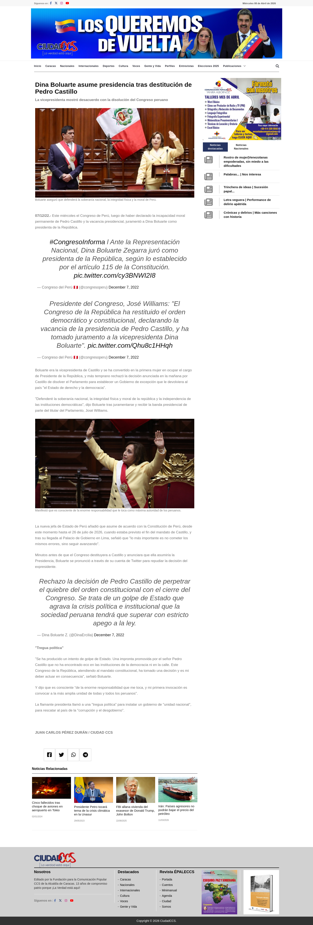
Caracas (50, 66)
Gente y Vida (152, 66)
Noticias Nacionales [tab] (241, 147)
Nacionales (67, 66)
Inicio (37, 66)
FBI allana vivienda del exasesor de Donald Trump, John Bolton (135, 810)
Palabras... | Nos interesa (242, 174)
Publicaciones (232, 66)
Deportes (109, 66)
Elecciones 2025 (208, 66)
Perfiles (170, 66)
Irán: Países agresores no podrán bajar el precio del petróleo (176, 809)
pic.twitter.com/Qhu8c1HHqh (130, 345)
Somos (166, 906)
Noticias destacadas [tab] (215, 147)
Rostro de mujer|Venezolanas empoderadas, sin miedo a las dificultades (246, 161)
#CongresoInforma (77, 242)
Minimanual (169, 890)
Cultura (123, 66)
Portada (167, 879)
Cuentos (167, 885)
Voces (136, 66)
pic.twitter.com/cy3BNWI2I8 (114, 275)
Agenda (167, 895)
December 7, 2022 (124, 287)
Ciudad (166, 901)
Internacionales (89, 66)
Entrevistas (186, 66)
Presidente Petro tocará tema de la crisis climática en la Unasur (92, 810)
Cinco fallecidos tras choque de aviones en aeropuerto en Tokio (47, 806)
